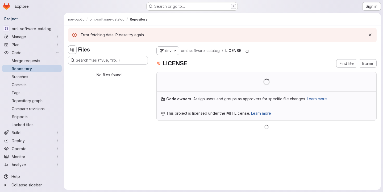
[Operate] (32, 148)
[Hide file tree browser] (72, 49)
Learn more (261, 113)
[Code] (32, 52)
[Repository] (32, 68)
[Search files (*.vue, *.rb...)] (108, 60)
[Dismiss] (370, 35)
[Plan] (32, 44)
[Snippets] (32, 116)
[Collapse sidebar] (32, 185)
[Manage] (32, 36)
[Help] (32, 176)
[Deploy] (32, 140)
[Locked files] (32, 124)
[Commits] (32, 84)
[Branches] (32, 76)
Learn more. (317, 99)
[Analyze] (32, 164)
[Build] (32, 132)
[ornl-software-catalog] (32, 28)
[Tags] (32, 92)
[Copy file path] (246, 50)
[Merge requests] (32, 60)
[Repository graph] (32, 100)
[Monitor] (32, 156)
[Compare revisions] (32, 108)
